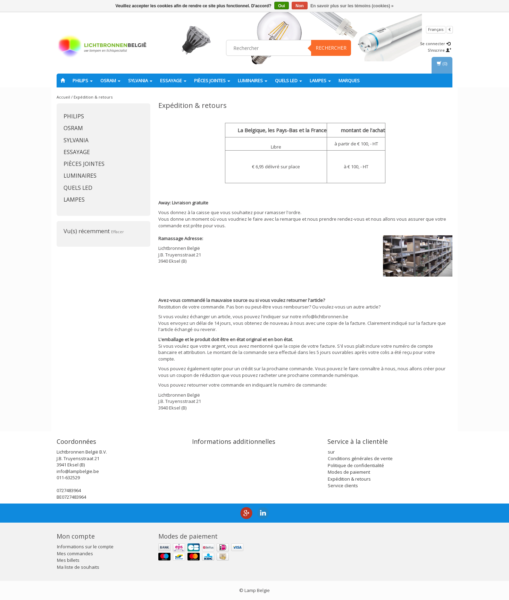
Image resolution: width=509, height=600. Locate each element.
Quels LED (288, 80)
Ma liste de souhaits (78, 567)
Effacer (117, 231)
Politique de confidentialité (356, 465)
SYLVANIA (140, 80)
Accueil (63, 97)
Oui (281, 5)
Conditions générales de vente (360, 458)
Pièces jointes (212, 80)
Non (299, 5)
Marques (349, 80)
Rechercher (331, 47)
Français (435, 29)
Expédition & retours (93, 97)
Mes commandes (75, 553)
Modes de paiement (349, 472)
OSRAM (110, 80)
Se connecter (435, 43)
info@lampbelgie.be (78, 471)
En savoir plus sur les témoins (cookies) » (351, 5)
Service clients (343, 485)
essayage (173, 80)
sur (331, 452)
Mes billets (68, 560)
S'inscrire (439, 50)
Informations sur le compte (85, 546)
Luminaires (252, 80)
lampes (320, 80)
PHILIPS (83, 80)
